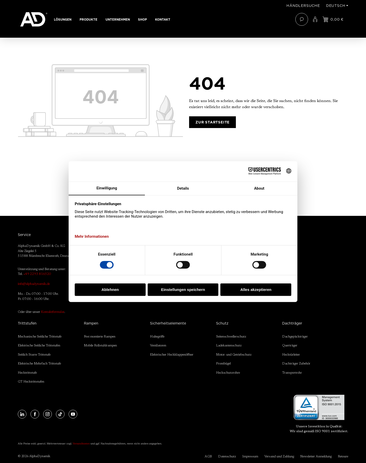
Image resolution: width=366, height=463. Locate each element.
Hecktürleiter (291, 354)
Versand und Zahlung (279, 456)
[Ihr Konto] (315, 19)
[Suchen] (301, 19)
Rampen (91, 323)
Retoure (343, 456)
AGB (208, 456)
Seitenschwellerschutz (231, 336)
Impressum (250, 456)
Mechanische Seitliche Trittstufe (40, 336)
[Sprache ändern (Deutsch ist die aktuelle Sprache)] (337, 5)
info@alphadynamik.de (34, 284)
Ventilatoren (158, 345)
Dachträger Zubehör (296, 363)
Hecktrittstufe (27, 372)
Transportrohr (292, 372)
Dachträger (292, 323)
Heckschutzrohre (228, 372)
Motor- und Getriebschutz (234, 354)
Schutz (222, 323)
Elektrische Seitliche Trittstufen (39, 345)
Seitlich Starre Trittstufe (34, 354)
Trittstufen (27, 323)
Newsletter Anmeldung (316, 456)
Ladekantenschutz (229, 345)
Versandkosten (81, 444)
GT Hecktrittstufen (31, 381)
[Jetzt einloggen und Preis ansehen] (333, 19)
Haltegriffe (157, 336)
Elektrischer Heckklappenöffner (171, 354)
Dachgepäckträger (295, 336)
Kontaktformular (52, 312)
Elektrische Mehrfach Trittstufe (39, 363)
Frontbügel (223, 363)
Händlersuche (303, 5)
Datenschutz (227, 456)
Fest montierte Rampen (99, 336)
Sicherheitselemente (168, 323)
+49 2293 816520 (37, 274)
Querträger (289, 345)
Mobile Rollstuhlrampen (100, 345)
